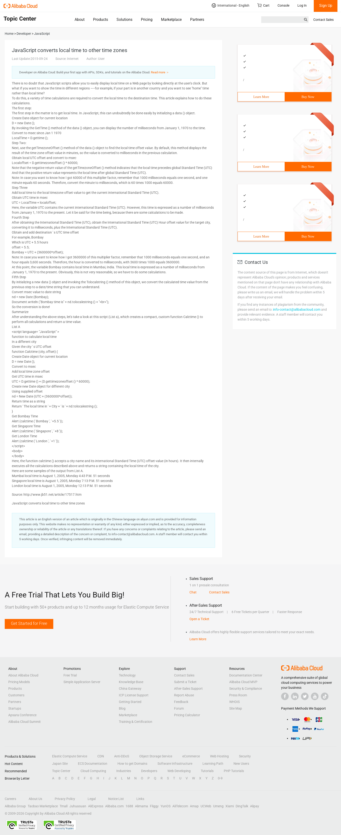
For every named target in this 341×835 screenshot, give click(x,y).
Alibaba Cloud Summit (24, 722)
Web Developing (179, 771)
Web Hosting (219, 756)
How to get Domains (132, 763)
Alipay (254, 806)
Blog (122, 708)
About (80, 19)
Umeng (218, 806)
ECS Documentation (92, 763)
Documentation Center (245, 675)
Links (140, 799)
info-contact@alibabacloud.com (296, 309)
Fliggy (154, 806)
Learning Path (212, 763)
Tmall (63, 806)
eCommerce (191, 756)
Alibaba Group (15, 806)
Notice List (116, 799)
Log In (302, 5)
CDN (100, 756)
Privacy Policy (65, 799)
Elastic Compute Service (69, 756)
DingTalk (242, 806)
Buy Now (307, 97)
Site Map (235, 708)
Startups (14, 708)
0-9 (220, 778)
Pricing (147, 19)
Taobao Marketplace (43, 806)
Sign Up (325, 5)
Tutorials (207, 771)
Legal (92, 799)
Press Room (238, 695)
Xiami (229, 806)
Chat (193, 592)
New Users (241, 763)
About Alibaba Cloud (23, 675)
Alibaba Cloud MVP (243, 682)
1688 (129, 806)
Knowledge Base (131, 682)
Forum (179, 708)
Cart (263, 5)
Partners (197, 19)
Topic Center (61, 771)
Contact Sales (323, 20)
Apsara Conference (22, 715)
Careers (10, 799)
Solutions (124, 19)
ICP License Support (133, 695)
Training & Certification (135, 722)
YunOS (165, 806)
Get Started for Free (29, 623)
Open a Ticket (199, 619)
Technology (127, 675)
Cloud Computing (93, 771)
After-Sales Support (188, 688)
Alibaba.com (114, 806)
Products (100, 19)
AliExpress (95, 806)
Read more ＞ (160, 72)
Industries (123, 771)
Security (245, 756)
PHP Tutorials (234, 771)
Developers (149, 771)
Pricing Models (19, 682)
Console (283, 5)
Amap (194, 806)
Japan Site (60, 763)
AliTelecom (180, 806)
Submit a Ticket (185, 682)
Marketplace (171, 19)
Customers (16, 695)
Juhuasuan (77, 806)
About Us (35, 799)
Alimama (141, 806)
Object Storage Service (155, 756)
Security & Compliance (245, 688)
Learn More (261, 97)
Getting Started (130, 702)
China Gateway (130, 688)
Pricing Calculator (187, 715)
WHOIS (234, 702)
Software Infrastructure (174, 763)
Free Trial (70, 675)
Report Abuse (184, 695)
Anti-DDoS (121, 756)
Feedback (181, 702)
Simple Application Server (81, 682)
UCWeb (206, 806)
